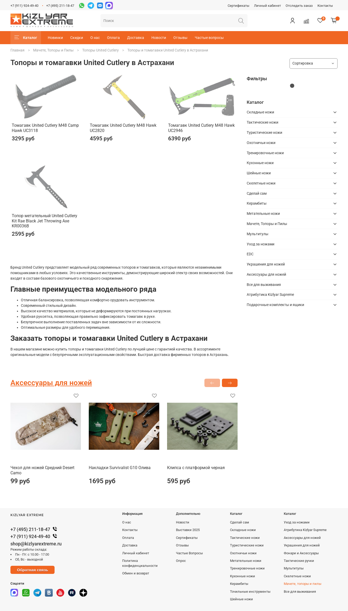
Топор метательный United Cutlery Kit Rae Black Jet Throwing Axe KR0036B (44, 220)
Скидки (76, 38)
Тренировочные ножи (265, 153)
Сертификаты (238, 6)
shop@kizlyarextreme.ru (36, 543)
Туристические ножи (264, 132)
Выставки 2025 (188, 530)
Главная (17, 50)
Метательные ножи (263, 213)
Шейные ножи (259, 173)
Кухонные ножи (260, 163)
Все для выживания (264, 285)
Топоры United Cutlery (100, 50)
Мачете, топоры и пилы (302, 584)
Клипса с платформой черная (196, 467)
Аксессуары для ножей (266, 274)
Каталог (25, 37)
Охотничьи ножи (261, 143)
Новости (158, 38)
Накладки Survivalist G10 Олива (120, 467)
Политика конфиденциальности (140, 563)
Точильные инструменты (250, 591)
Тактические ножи (262, 122)
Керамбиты (257, 203)
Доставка (135, 38)
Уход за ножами (260, 244)
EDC (250, 254)
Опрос (181, 561)
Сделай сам (257, 193)
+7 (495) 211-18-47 (60, 6)
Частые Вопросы (189, 553)
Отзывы (180, 38)
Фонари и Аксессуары (301, 553)
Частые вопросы (209, 38)
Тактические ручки (299, 561)
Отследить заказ (299, 6)
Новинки (55, 38)
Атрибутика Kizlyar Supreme (270, 294)
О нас (95, 38)
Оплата (113, 38)
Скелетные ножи (261, 183)
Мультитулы (257, 234)
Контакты (325, 6)
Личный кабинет (267, 6)
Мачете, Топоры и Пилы (53, 50)
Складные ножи (260, 112)
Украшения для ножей (266, 264)
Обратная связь (32, 570)
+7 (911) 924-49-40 (24, 6)
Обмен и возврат (135, 573)
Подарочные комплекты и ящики (275, 305)
